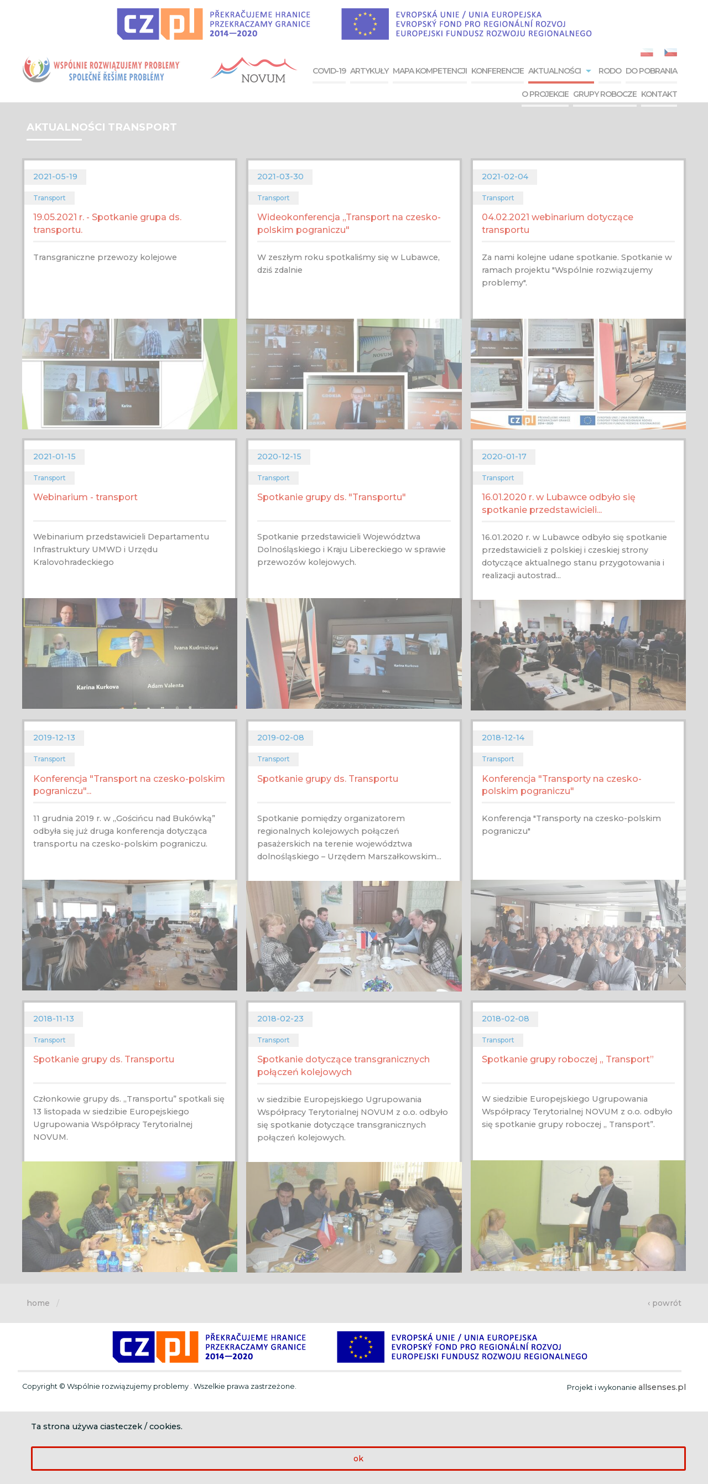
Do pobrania (651, 71)
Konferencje (497, 71)
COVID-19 (329, 71)
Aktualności (554, 71)
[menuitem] (328, 72)
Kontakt (659, 94)
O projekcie (545, 94)
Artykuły (369, 71)
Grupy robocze (605, 94)
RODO (609, 71)
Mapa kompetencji (430, 71)
